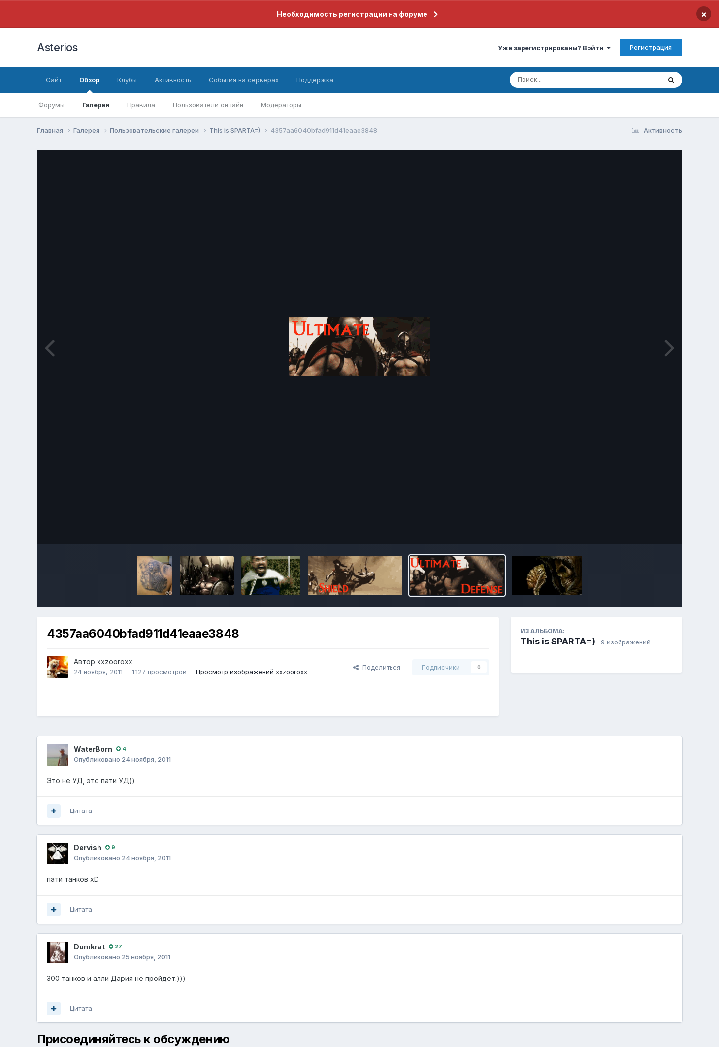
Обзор (89, 84)
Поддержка (314, 80)
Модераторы (281, 105)
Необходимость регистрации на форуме (352, 14)
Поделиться (376, 667)
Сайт (54, 80)
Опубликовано (122, 759)
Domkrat (89, 947)
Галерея (95, 105)
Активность (173, 80)
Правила (141, 105)
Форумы (51, 105)
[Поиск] (566, 80)
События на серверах (244, 80)
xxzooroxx (114, 661)
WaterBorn (93, 749)
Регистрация (651, 47)
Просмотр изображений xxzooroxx (251, 671)
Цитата (81, 810)
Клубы (127, 80)
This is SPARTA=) (558, 641)
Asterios (57, 47)
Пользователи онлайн (208, 105)
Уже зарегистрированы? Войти (554, 48)
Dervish (87, 848)
